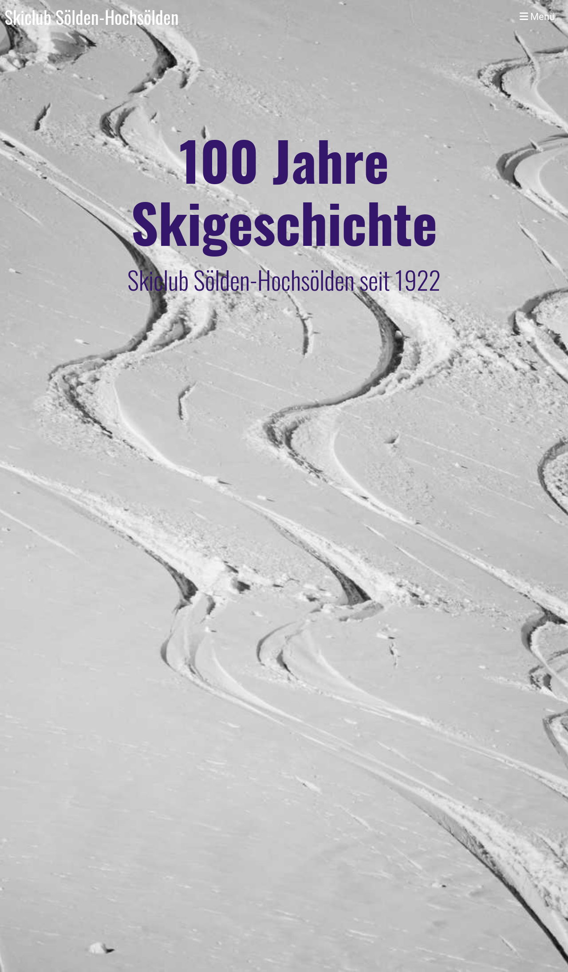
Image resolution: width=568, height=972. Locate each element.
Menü (537, 16)
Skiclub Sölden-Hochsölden (91, 16)
